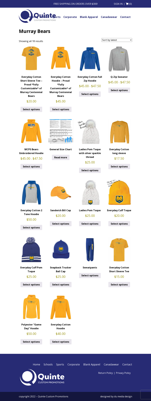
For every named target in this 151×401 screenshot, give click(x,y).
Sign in (118, 3)
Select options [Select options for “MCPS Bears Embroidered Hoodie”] (31, 166)
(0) (130, 3)
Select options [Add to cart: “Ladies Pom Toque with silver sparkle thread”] (89, 170)
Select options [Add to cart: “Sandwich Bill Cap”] (60, 223)
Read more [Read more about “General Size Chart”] (60, 157)
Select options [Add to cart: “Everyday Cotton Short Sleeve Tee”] (119, 284)
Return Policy (105, 373)
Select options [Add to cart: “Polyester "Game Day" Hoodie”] (31, 341)
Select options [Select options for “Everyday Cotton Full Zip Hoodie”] (89, 94)
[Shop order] (116, 40)
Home (36, 364)
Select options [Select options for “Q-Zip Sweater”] (119, 90)
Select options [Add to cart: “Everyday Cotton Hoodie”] (60, 341)
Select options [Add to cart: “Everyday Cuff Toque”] (119, 223)
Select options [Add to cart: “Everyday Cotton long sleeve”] (119, 166)
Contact (127, 364)
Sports (60, 364)
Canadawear (111, 364)
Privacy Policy (123, 373)
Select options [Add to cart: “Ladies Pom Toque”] (89, 223)
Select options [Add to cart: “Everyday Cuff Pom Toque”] (31, 284)
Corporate (74, 364)
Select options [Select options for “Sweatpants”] (89, 275)
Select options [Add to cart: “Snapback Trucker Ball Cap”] (60, 284)
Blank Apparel (91, 364)
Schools (48, 364)
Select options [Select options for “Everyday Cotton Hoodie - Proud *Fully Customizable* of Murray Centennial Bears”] (60, 109)
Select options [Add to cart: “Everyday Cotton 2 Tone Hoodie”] (31, 227)
